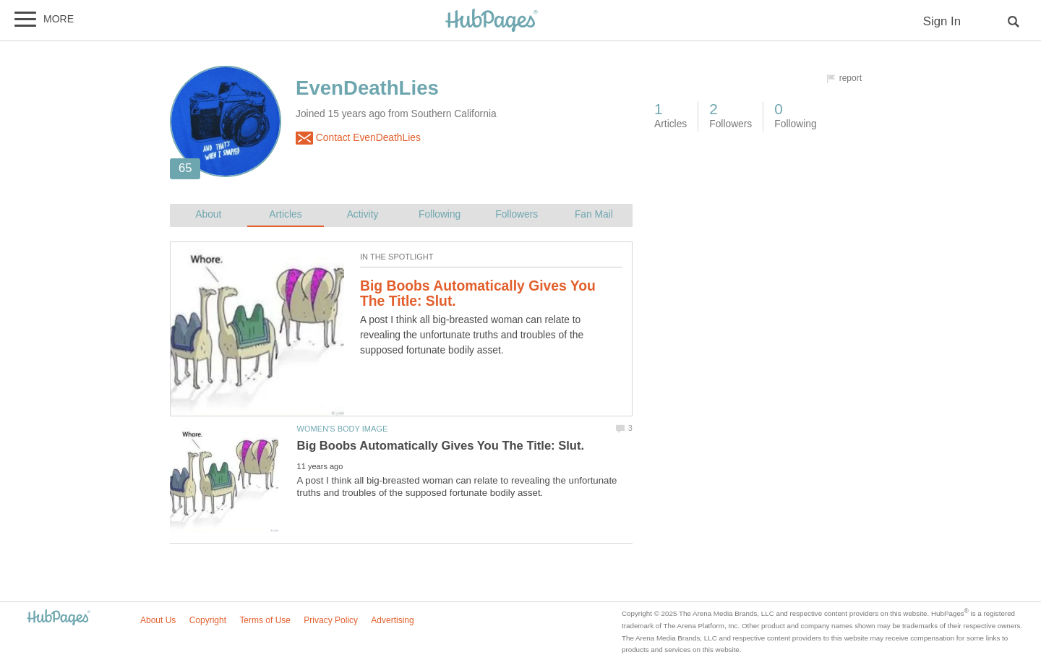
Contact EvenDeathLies (358, 138)
